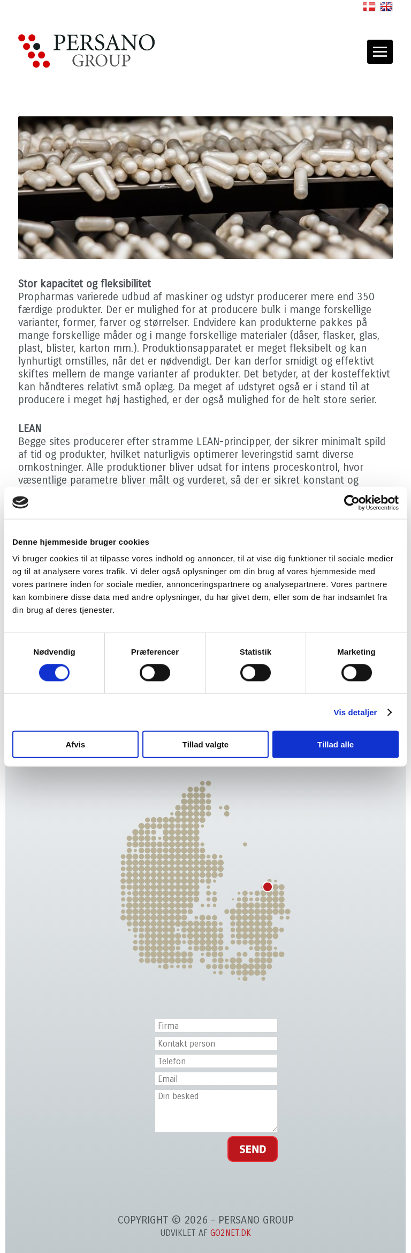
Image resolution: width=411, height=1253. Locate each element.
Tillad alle (335, 744)
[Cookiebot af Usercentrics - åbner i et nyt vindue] (352, 502)
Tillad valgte (205, 744)
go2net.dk (230, 1233)
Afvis (75, 744)
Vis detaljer (355, 711)
